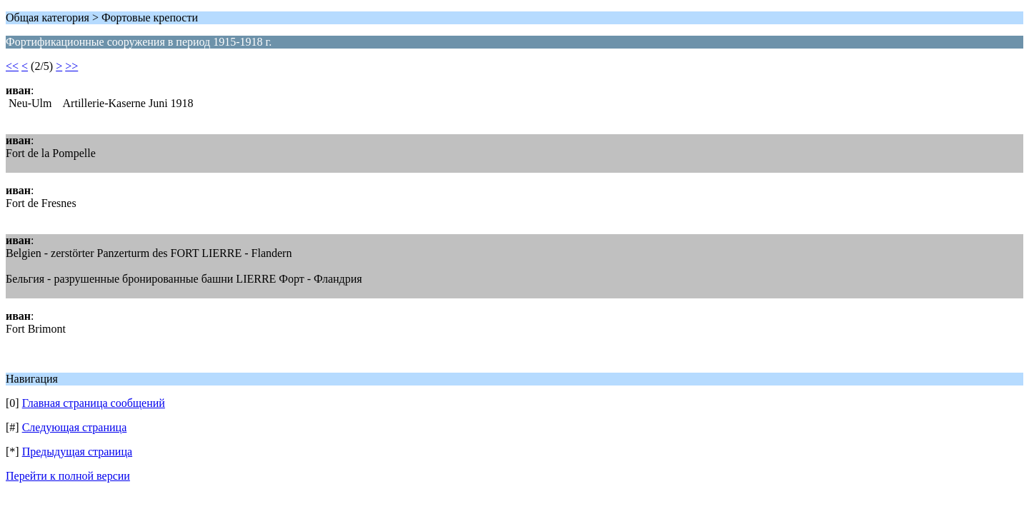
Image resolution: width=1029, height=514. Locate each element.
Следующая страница (74, 427)
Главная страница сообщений (93, 403)
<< (12, 66)
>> (71, 66)
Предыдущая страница (77, 451)
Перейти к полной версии (68, 476)
